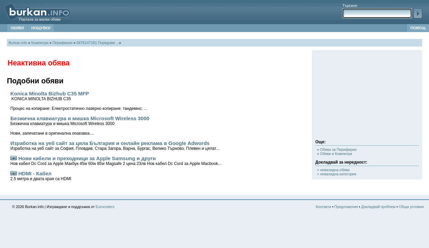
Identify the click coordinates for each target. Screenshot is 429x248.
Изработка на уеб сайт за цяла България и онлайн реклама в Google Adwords (114, 145)
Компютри (40, 43)
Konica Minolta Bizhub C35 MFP (78, 101)
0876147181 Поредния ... (97, 43)
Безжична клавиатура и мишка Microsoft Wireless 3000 (79, 125)
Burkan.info (18, 43)
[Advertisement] (367, 96)
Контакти (323, 207)
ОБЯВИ (17, 28)
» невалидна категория (336, 174)
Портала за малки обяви (40, 19)
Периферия (62, 43)
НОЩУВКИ (40, 28)
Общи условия (411, 207)
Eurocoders (105, 207)
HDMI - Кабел (40, 175)
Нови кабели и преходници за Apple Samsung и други (116, 160)
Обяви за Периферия (337, 149)
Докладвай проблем (378, 207)
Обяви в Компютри (334, 154)
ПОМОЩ (418, 28)
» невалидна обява (333, 170)
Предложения (346, 207)
